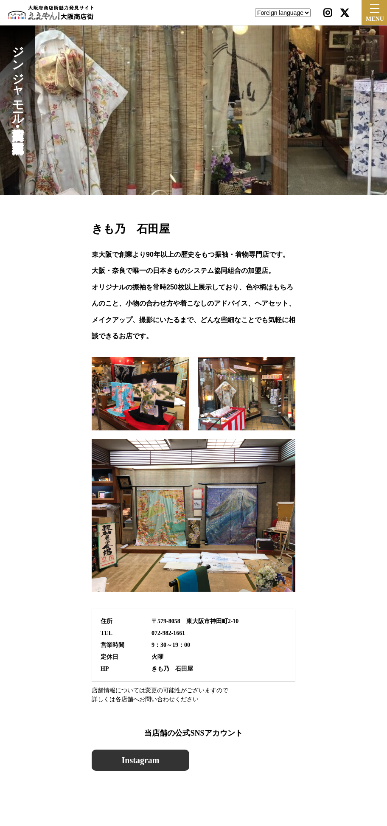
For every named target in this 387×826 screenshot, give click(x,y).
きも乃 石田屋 (172, 669)
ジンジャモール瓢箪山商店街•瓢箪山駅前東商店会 (17, 85)
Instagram (141, 760)
